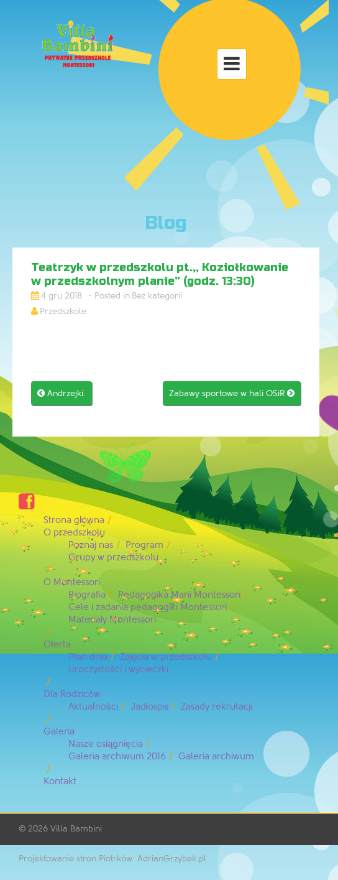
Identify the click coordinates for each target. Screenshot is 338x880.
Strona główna (73, 520)
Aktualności (93, 707)
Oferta (57, 644)
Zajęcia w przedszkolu (166, 657)
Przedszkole (63, 311)
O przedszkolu (74, 532)
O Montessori (71, 582)
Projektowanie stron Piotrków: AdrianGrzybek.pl (112, 858)
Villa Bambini (76, 828)
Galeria (59, 731)
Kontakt (59, 781)
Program (144, 545)
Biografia (87, 595)
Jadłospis (149, 707)
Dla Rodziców (72, 694)
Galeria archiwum (216, 756)
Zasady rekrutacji (216, 707)
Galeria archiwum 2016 (117, 756)
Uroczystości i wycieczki (118, 669)
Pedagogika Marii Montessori (179, 595)
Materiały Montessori (112, 619)
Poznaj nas (90, 545)
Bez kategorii (157, 295)
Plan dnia (87, 657)
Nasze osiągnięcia (105, 744)
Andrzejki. (61, 393)
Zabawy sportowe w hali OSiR (232, 393)
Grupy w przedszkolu (113, 557)
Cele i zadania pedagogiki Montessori (147, 607)
